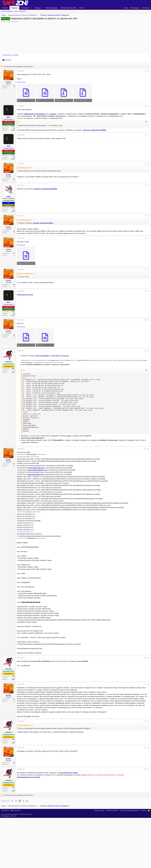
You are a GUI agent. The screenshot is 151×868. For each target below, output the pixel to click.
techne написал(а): (24, 754)
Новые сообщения (7, 11)
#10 (148, 320)
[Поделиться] (145, 71)
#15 (148, 750)
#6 (148, 216)
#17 (148, 798)
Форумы (14, 8)
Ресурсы (37, 8)
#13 (148, 687)
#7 (148, 238)
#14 (148, 713)
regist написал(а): (24, 220)
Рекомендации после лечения (28, 806)
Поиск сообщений (20, 11)
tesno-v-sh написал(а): (25, 273)
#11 (148, 380)
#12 (148, 478)
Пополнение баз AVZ (68, 8)
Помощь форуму (51, 8)
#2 (148, 106)
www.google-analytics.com (37, 499)
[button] (31, 8)
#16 (148, 777)
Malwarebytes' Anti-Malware (34, 114)
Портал (5, 8)
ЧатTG (81, 8)
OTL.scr (66, 385)
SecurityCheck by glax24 (68, 802)
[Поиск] (145, 8)
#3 (148, 135)
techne (5, 21)
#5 (148, 185)
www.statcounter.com (36, 497)
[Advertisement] (75, 363)
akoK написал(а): (24, 167)
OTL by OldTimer (42, 385)
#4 (148, 163)
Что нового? (25, 8)
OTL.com (55, 385)
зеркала (53, 114)
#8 (148, 269)
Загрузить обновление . (94, 130)
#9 (148, 291)
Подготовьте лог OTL (25, 294)
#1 (148, 71)
